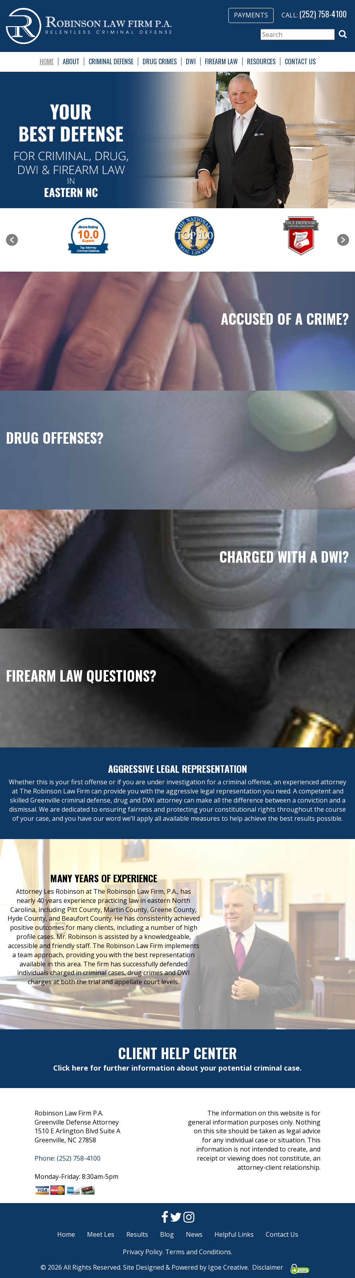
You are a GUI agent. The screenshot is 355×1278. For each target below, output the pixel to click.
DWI (191, 61)
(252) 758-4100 (323, 14)
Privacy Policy (142, 1251)
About (71, 61)
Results (137, 1234)
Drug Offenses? (55, 437)
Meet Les (100, 1234)
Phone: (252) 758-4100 (67, 1158)
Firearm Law (221, 61)
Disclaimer (267, 1267)
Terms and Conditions (198, 1251)
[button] (342, 34)
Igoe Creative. (228, 1267)
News (194, 1234)
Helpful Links (234, 1234)
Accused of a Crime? (285, 318)
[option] (71, 236)
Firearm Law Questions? (81, 675)
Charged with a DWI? (284, 556)
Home (47, 61)
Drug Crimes (160, 61)
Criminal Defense (111, 61)
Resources (261, 61)
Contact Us (300, 61)
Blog (167, 1234)
